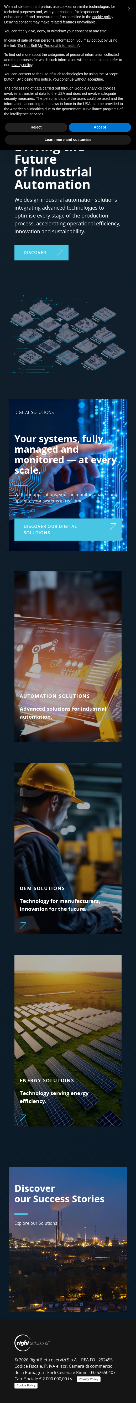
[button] (129, 8)
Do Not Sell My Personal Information (47, 45)
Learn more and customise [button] (68, 139)
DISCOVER (43, 252)
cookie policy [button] (102, 17)
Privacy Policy (88, 1379)
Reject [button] (35, 127)
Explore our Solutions (35, 1223)
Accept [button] (100, 127)
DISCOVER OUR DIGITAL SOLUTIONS (70, 529)
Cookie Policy (26, 1385)
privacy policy (21, 65)
